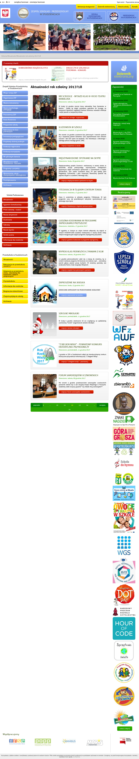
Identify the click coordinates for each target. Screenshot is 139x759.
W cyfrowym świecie (11, 157)
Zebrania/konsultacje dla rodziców (122, 170)
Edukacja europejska (11, 151)
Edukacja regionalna (11, 146)
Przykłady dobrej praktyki (13, 141)
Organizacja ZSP (9, 98)
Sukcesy (6, 225)
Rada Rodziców (9, 120)
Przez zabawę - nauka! (12, 210)
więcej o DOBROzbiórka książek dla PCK (32, 80)
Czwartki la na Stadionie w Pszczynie (122, 95)
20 (69, 409)
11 (65, 405)
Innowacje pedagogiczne (13, 136)
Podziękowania (9, 180)
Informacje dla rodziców (13, 240)
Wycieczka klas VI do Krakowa (124, 178)
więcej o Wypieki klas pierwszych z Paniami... (76, 270)
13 (80, 405)
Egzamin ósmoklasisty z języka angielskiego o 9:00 (123, 161)
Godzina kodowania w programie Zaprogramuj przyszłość (78, 222)
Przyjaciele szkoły (10, 125)
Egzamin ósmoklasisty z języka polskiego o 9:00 (121, 142)
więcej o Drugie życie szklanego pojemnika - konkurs (82, 79)
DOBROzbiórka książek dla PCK (33, 68)
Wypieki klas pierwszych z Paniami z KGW (81, 251)
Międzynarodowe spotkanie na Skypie (80, 158)
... (50, 405)
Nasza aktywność (10, 215)
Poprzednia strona (132, 2)
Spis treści (120, 2)
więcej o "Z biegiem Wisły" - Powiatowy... (75, 362)
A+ (3, 2)
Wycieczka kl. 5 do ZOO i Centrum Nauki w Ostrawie (122, 133)
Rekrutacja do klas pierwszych (10, 131)
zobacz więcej (125, 184)
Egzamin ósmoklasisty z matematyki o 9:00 (121, 151)
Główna (4, 56)
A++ (8, 2)
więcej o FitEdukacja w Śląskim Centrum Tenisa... (77, 206)
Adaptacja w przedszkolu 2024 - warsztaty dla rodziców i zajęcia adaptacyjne (13, 273)
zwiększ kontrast (21, 2)
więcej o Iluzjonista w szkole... (71, 146)
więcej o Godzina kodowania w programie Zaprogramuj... (80, 240)
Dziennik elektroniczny (106, 7)
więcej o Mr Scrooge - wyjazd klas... (73, 117)
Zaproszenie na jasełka (72, 282)
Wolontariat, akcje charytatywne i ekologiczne (14, 174)
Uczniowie (7, 220)
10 (57, 405)
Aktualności (12, 56)
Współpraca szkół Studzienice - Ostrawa (12, 163)
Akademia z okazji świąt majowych (121, 124)
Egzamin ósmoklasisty (12, 205)
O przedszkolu (9, 281)
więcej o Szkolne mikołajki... (70, 328)
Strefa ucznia (8, 235)
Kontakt (135, 7)
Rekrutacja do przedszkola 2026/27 (14, 265)
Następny (102, 405)
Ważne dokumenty (11, 103)
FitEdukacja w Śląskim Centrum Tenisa (80, 189)
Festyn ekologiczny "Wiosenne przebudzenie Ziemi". (122, 105)
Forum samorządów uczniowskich (78, 375)
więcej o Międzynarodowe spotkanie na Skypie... (77, 181)
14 (87, 405)
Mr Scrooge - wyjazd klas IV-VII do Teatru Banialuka (82, 97)
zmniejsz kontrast (37, 2)
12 (72, 405)
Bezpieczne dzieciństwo (13, 291)
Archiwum (7, 185)
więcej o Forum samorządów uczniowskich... (76, 392)
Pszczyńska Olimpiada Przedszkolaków (121, 115)
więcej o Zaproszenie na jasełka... (72, 295)
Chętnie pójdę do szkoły (13, 296)
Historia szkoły (123, 7)
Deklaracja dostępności (86, 7)
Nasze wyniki (8, 230)
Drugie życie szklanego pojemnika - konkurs (77, 69)
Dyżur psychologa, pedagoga (10, 109)
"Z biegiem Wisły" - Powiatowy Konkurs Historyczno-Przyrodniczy (80, 345)
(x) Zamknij (76, 757)
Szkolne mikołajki (69, 313)
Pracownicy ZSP (9, 115)
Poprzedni (36, 405)
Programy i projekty (11, 168)
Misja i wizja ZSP (10, 93)
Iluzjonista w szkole (70, 127)
